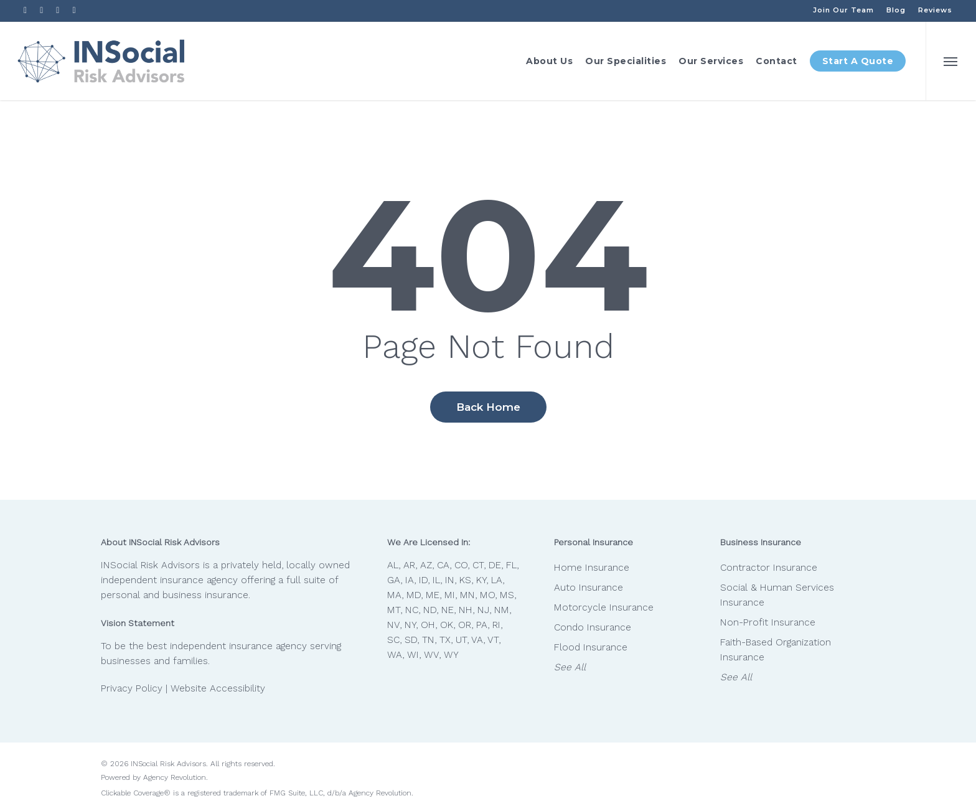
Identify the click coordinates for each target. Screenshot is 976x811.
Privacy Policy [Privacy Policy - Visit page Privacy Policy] (131, 688)
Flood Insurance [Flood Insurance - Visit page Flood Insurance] (590, 647)
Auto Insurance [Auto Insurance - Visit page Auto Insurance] (588, 587)
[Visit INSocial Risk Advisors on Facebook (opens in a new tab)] (25, 10)
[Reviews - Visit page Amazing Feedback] (935, 10)
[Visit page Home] (101, 61)
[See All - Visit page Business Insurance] (786, 677)
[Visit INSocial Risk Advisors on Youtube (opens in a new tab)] (58, 10)
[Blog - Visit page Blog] (896, 10)
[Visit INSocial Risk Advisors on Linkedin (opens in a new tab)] (42, 10)
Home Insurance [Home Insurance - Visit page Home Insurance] (591, 567)
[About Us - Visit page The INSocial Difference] (549, 61)
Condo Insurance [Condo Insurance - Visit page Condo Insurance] (592, 627)
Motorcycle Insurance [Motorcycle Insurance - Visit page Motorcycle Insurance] (604, 607)
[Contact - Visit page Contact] (776, 61)
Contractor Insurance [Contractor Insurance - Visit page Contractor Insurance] (768, 567)
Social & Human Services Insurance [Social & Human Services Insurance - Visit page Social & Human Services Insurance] (777, 595)
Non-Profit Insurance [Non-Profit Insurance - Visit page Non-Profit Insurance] (767, 622)
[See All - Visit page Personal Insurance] (620, 667)
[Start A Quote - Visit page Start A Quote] (858, 61)
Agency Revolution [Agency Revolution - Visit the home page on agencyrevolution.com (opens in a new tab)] (174, 777)
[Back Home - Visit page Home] (488, 407)
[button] (951, 61)
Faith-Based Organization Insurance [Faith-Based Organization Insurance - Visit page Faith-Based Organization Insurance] (775, 650)
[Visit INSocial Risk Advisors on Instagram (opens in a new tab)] (74, 10)
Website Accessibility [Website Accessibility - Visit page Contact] (218, 688)
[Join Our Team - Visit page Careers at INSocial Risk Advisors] (843, 10)
